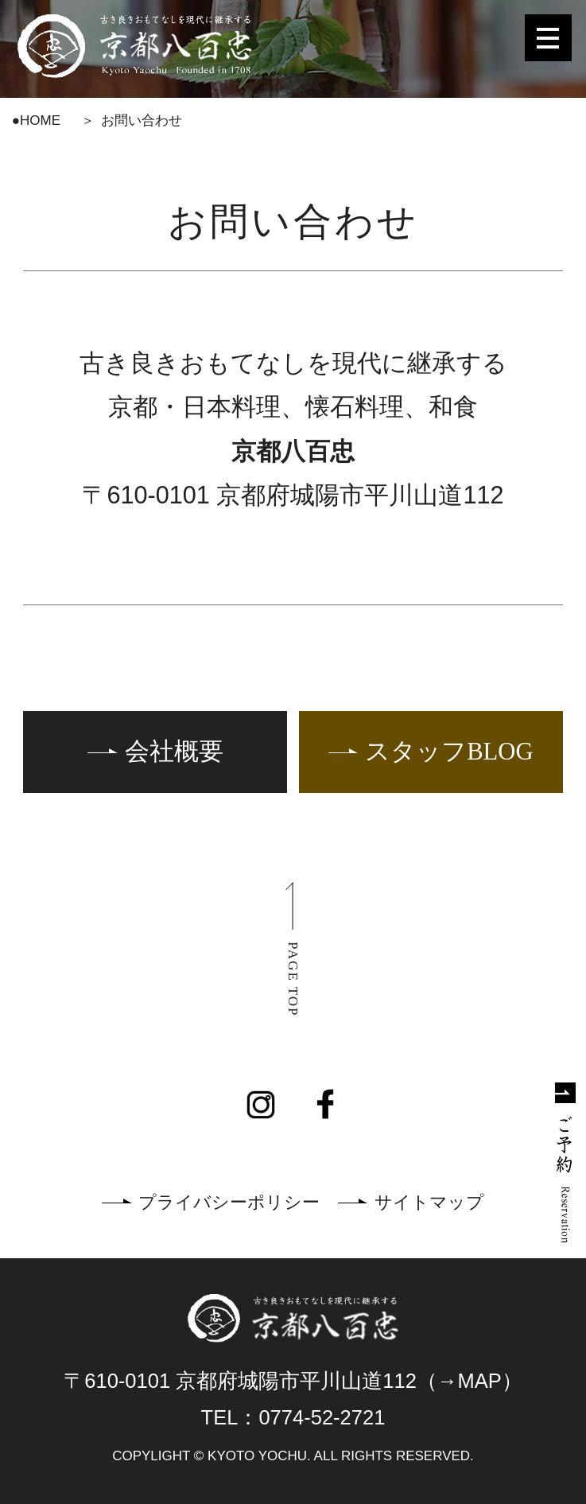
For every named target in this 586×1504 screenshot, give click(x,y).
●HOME (36, 120)
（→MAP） (469, 1381)
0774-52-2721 (321, 1417)
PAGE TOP (293, 979)
